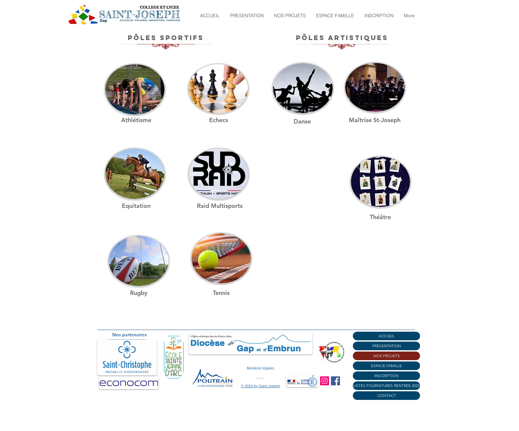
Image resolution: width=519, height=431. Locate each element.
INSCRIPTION (386, 375)
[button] (247, 16)
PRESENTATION (386, 345)
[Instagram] (324, 380)
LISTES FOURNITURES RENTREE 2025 (386, 385)
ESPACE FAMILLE (386, 365)
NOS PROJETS (386, 355)
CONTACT (386, 395)
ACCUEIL (387, 335)
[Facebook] (335, 380)
